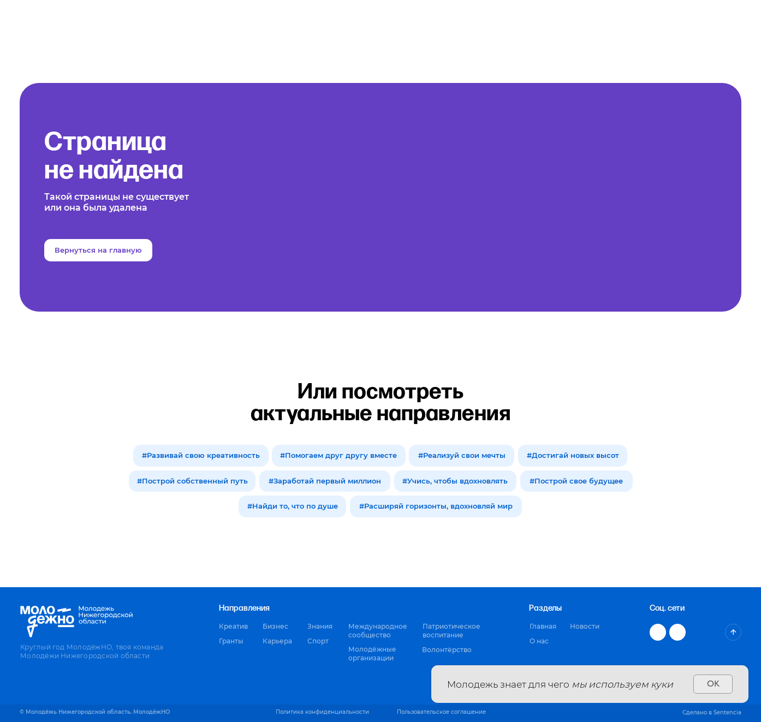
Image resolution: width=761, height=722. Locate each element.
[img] (733, 632)
